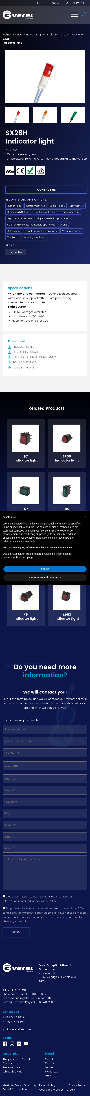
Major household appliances (52, 218)
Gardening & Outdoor (18, 212)
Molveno (50, 1067)
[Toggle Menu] (74, 15)
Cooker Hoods (57, 205)
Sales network (75, 3)
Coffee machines (35, 205)
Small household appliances (42, 231)
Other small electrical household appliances (31, 224)
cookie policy (27, 537)
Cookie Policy (77, 1085)
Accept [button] (45, 569)
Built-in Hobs (14, 205)
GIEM (48, 1075)
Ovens (63, 224)
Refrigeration (14, 231)
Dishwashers (77, 205)
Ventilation (13, 237)
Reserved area (12, 1067)
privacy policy (17, 527)
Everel (49, 1059)
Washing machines (34, 237)
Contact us (52, 3)
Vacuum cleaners (71, 231)
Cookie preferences (51, 1089)
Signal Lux (16, 252)
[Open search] (84, 15)
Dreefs (49, 1063)
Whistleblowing (13, 1071)
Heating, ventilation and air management (57, 212)
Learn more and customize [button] (45, 577)
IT (38, 3)
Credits (71, 1089)
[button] (85, 517)
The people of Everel (16, 1059)
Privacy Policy (47, 901)
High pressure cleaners (19, 218)
